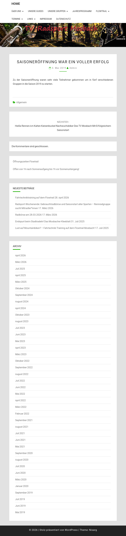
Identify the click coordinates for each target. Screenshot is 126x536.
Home (15, 4)
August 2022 (21, 374)
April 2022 (20, 400)
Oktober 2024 (22, 288)
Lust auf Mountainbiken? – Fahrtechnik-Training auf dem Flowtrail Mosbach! (55, 227)
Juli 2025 (20, 268)
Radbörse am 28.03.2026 (28, 214)
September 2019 (24, 492)
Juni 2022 (20, 387)
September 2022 (24, 367)
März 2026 (20, 261)
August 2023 (21, 321)
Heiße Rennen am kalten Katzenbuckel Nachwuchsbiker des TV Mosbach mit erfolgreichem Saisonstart (63, 126)
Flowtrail (101, 11)
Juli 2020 (20, 466)
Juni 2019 (20, 505)
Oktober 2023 (22, 314)
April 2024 (20, 308)
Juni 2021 (20, 439)
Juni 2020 (20, 472)
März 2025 (20, 281)
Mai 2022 (20, 393)
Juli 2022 (20, 380)
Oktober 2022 (22, 360)
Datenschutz (63, 19)
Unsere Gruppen (56, 11)
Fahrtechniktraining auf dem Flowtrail (34, 197)
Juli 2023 (20, 327)
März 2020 (20, 479)
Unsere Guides (35, 11)
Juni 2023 (20, 334)
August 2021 (21, 426)
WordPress (71, 529)
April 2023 (20, 347)
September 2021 (24, 420)
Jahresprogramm (82, 11)
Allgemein (21, 102)
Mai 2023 (20, 341)
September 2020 (24, 453)
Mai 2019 (20, 512)
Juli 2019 (20, 499)
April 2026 (20, 255)
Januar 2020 (21, 486)
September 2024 (24, 294)
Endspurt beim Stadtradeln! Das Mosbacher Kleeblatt (43, 221)
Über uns (16, 11)
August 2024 (21, 301)
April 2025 (20, 275)
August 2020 (21, 459)
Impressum (46, 19)
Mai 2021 (20, 446)
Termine (15, 19)
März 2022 (20, 406)
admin (73, 68)
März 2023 (20, 354)
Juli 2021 (20, 433)
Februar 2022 (22, 413)
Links (30, 19)
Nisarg (93, 529)
